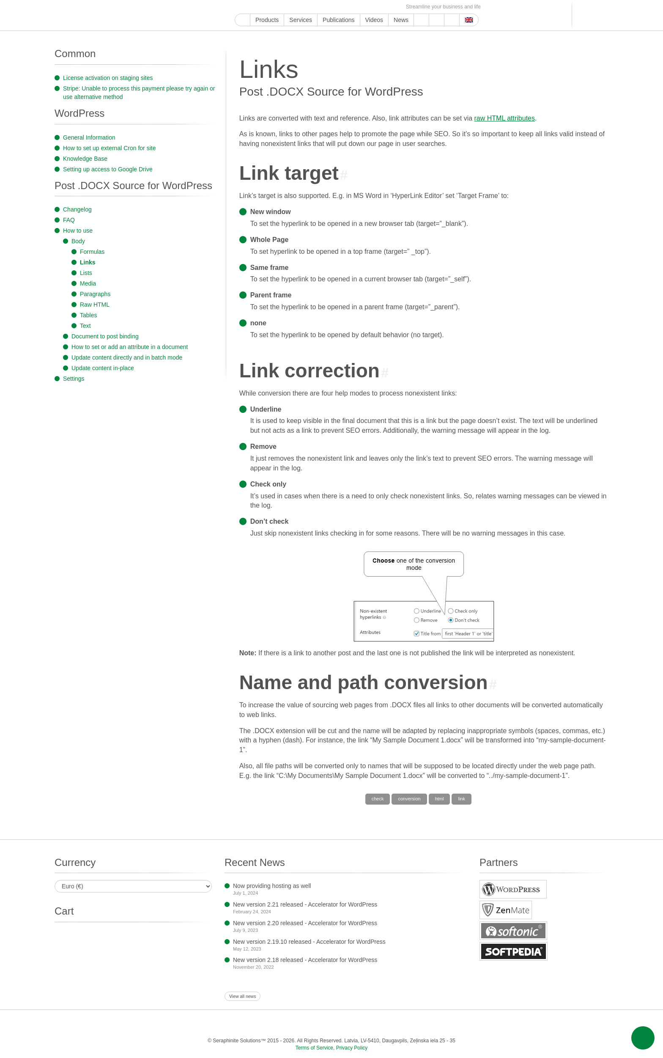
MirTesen (366, 7)
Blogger (337, 7)
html (439, 798)
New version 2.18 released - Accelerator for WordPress (305, 959)
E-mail (395, 7)
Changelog (77, 209)
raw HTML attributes (504, 118)
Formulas (92, 251)
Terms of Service (314, 1048)
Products (267, 19)
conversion (409, 798)
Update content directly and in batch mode (126, 357)
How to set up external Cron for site (109, 148)
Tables (88, 315)
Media (88, 283)
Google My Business (240, 7)
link (461, 798)
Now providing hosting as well (272, 885)
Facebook (259, 7)
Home (242, 20)
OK (376, 7)
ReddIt (288, 7)
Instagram (278, 7)
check (378, 798)
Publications (339, 19)
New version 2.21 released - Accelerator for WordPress (305, 904)
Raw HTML (95, 304)
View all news (242, 996)
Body (78, 241)
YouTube (249, 7)
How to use (78, 230)
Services (300, 19)
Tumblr (317, 7)
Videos (374, 19)
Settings (74, 378)
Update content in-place (102, 368)
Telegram (346, 7)
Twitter (269, 7)
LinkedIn (298, 7)
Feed (385, 7)
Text (85, 325)
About (436, 20)
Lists (86, 272)
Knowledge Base (85, 158)
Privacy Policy (352, 1048)
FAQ (69, 220)
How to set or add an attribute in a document (129, 347)
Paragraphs (95, 294)
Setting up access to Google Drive (108, 169)
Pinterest (308, 7)
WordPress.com (327, 7)
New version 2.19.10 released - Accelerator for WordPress (309, 941)
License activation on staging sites (108, 77)
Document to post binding (105, 336)
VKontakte (356, 7)
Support (421, 20)
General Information (89, 137)
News (401, 19)
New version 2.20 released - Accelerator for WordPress (305, 923)
